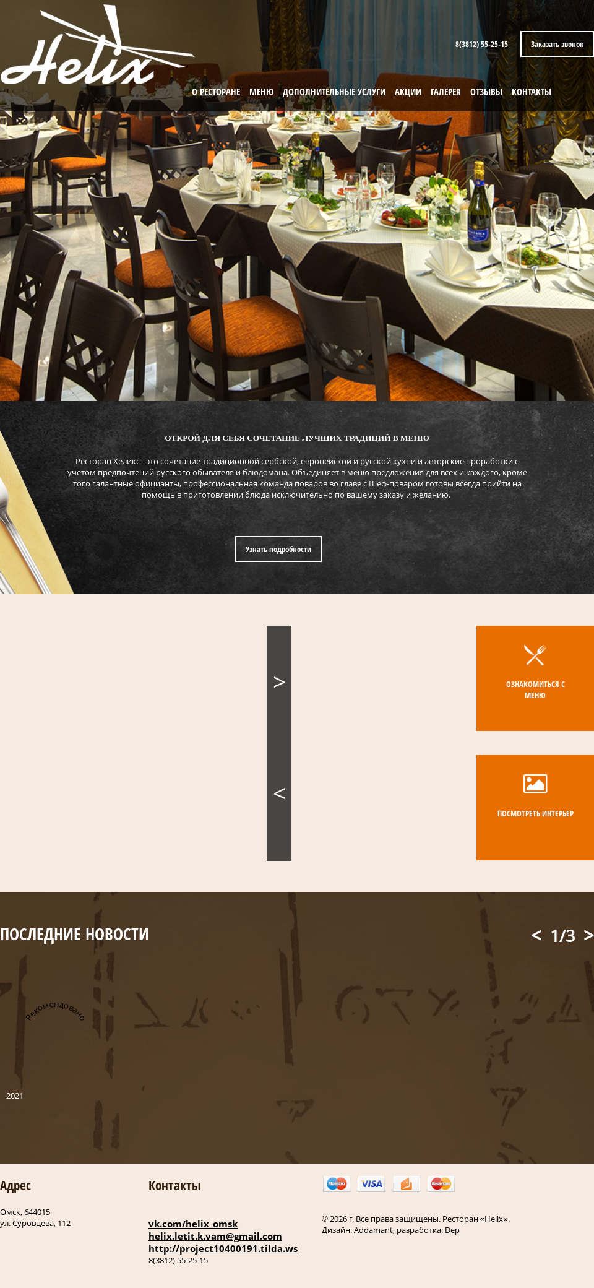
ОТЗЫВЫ (486, 91)
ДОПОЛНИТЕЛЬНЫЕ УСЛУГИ (334, 91)
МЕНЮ (261, 91)
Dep (452, 1229)
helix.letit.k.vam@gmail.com (215, 1236)
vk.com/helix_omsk (193, 1223)
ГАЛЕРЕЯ (446, 91)
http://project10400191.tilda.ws (223, 1248)
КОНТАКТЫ (531, 91)
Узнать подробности (278, 549)
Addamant (373, 1229)
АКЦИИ (408, 91)
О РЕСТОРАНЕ (216, 91)
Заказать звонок (557, 44)
